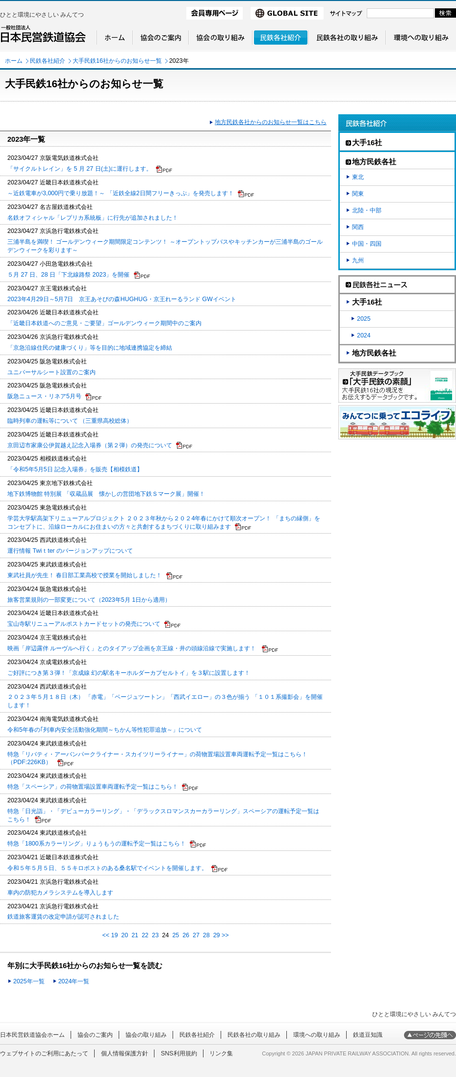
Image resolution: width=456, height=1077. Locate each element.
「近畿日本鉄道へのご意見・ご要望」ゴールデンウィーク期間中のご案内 (104, 323)
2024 (364, 335)
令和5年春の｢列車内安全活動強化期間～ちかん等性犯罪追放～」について (104, 729)
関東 (358, 193)
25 (175, 935)
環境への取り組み (316, 1034)
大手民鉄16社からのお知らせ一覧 (117, 60)
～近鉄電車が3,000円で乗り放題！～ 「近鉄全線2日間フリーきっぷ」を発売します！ (120, 193)
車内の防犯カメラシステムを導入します (60, 892)
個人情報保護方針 (124, 1053)
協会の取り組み (146, 1034)
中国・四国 (366, 243)
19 (114, 935)
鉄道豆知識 (367, 1034)
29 (216, 935)
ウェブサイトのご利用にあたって (44, 1053)
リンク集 (221, 1053)
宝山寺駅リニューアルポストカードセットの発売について (83, 623)
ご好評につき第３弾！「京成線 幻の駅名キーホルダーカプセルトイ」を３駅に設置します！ (128, 672)
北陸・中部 (366, 210)
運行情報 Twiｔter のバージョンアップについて (70, 550)
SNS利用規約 (179, 1053)
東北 (358, 177)
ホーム (14, 60)
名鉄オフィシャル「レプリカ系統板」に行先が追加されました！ (92, 217)
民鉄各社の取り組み (254, 1034)
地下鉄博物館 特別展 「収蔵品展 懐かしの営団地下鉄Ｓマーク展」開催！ (106, 493)
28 (206, 935)
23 (155, 935)
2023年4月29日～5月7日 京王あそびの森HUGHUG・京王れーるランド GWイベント (121, 299)
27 (196, 935)
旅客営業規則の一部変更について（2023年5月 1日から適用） (89, 599)
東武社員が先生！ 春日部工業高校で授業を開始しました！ (84, 575)
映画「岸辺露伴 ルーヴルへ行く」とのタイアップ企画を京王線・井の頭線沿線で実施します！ (132, 648)
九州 (358, 260)
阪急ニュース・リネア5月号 (44, 396)
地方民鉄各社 (374, 353)
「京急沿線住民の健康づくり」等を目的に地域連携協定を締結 (89, 347)
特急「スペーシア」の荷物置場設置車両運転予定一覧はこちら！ (92, 786)
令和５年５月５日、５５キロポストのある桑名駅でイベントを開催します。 (107, 868)
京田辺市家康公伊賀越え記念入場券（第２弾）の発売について (89, 445)
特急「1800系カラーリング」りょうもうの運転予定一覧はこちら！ (96, 843)
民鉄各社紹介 (47, 60)
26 (185, 935)
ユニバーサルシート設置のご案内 (51, 372)
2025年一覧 (29, 981)
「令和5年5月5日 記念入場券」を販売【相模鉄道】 (75, 469)
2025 (364, 318)
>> (225, 935)
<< (105, 935)
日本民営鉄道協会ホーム (32, 1034)
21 (134, 935)
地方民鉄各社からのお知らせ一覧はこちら (271, 122)
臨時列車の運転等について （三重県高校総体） (69, 420)
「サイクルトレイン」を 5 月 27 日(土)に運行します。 (79, 168)
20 (124, 935)
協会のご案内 (95, 1034)
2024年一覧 (74, 981)
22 (145, 935)
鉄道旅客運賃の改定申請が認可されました (63, 916)
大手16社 (367, 302)
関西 (358, 227)
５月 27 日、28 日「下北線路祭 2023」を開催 (68, 274)
